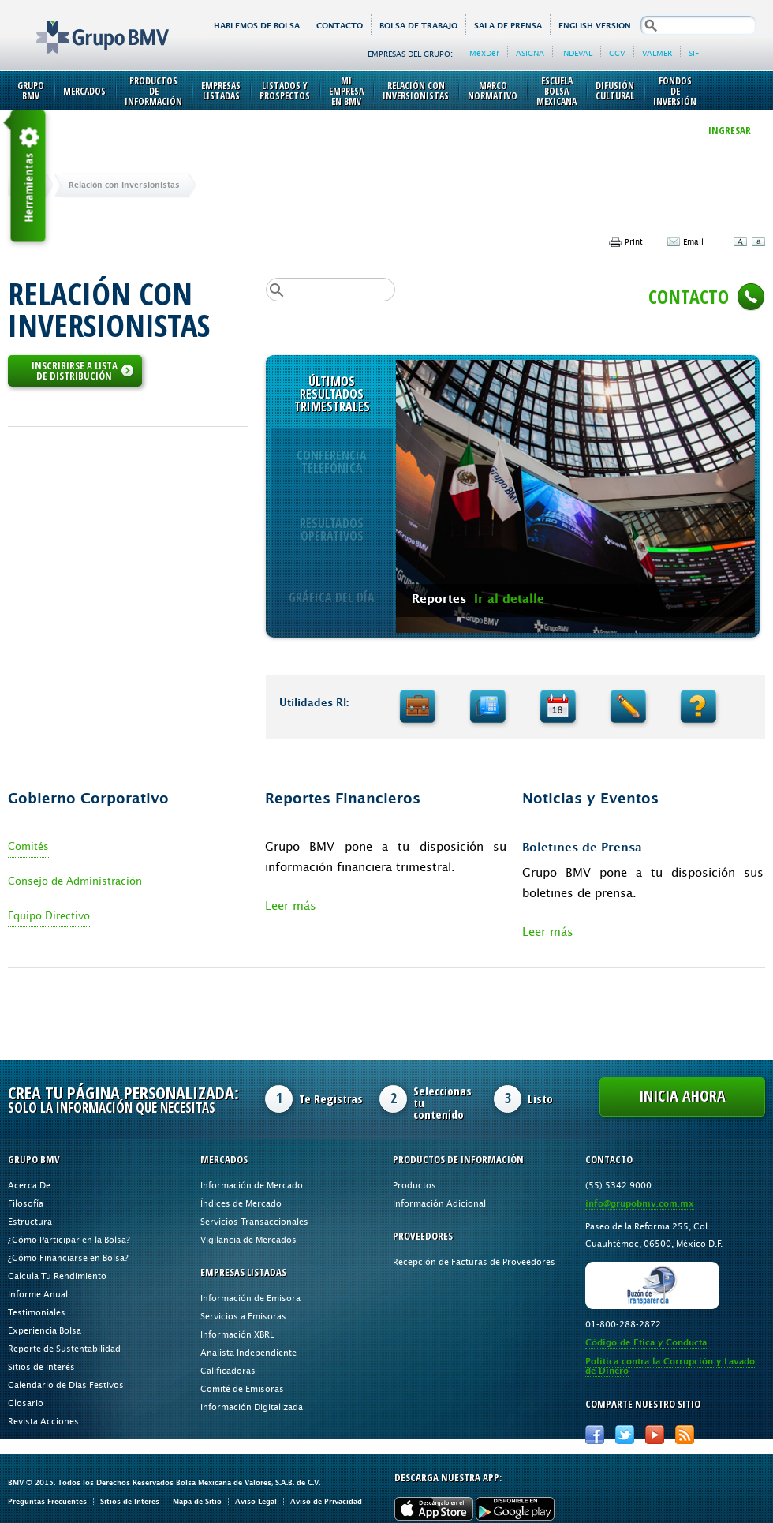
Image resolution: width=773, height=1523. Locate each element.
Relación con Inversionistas (416, 90)
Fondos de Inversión (674, 91)
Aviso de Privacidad (326, 1501)
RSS (684, 1434)
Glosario (25, 1403)
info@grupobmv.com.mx (639, 1204)
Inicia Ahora (682, 1095)
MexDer (484, 53)
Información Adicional (439, 1203)
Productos (414, 1185)
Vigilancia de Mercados (248, 1239)
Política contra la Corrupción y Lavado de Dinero (670, 1366)
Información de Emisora (250, 1298)
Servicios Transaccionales (254, 1221)
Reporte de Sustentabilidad (64, 1348)
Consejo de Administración (75, 880)
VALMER (657, 53)
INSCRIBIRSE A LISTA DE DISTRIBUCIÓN (83, 370)
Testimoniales (36, 1312)
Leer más (290, 905)
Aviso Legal (256, 1501)
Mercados (84, 91)
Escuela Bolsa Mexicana (556, 91)
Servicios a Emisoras (243, 1316)
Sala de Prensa (508, 25)
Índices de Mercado (241, 1203)
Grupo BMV (85, 25)
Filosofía (25, 1203)
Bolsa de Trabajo (418, 25)
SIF (694, 53)
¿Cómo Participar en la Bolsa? (69, 1239)
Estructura (30, 1221)
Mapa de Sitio (197, 1501)
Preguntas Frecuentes (47, 1501)
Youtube (654, 1434)
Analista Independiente (248, 1352)
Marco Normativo (492, 90)
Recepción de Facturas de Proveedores (474, 1261)
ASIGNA (530, 53)
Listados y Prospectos (285, 90)
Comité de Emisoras (242, 1388)
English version (594, 25)
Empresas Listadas (221, 90)
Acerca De (29, 1185)
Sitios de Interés (41, 1366)
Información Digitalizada (251, 1406)
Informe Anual (38, 1294)
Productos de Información (153, 91)
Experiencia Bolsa (44, 1330)
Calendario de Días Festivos (66, 1384)
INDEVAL (576, 53)
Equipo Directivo (49, 915)
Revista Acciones (43, 1421)
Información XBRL (237, 1334)
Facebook (594, 1434)
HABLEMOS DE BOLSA (257, 25)
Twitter (624, 1434)
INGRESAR (729, 130)
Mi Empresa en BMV (346, 91)
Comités (28, 846)
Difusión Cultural (615, 90)
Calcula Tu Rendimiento (57, 1275)
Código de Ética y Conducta (646, 1343)
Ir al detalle (509, 598)
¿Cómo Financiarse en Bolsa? (68, 1257)
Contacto (339, 25)
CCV (617, 53)
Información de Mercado (251, 1185)
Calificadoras (228, 1370)
